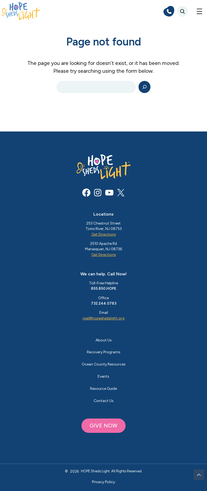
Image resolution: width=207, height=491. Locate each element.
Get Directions (103, 234)
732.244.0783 (103, 303)
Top (198, 474)
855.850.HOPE (103, 288)
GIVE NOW (103, 425)
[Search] (145, 87)
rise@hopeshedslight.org (103, 318)
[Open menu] (199, 11)
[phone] (168, 11)
